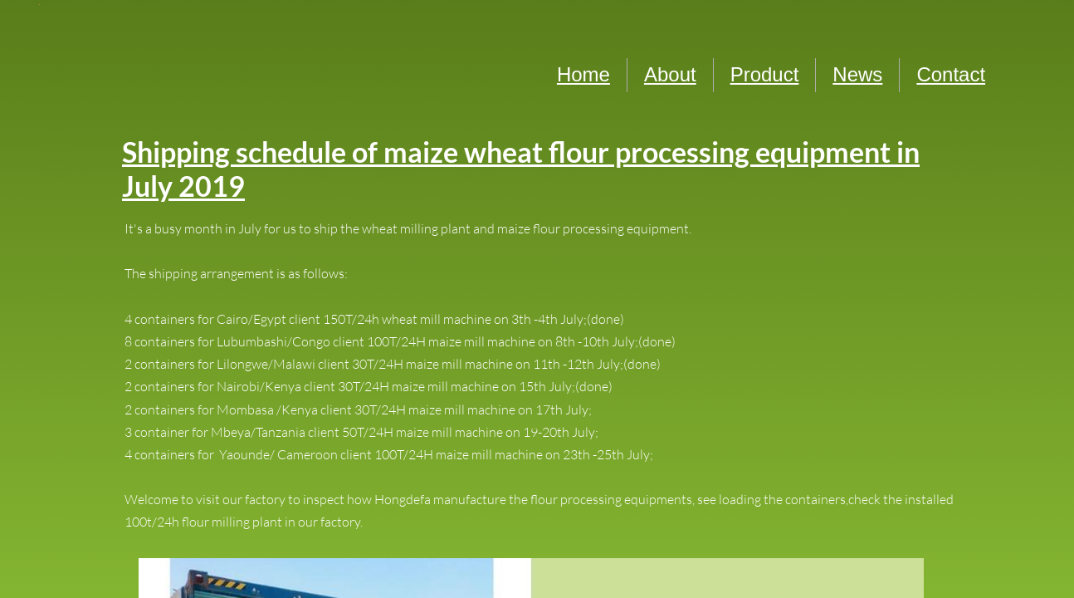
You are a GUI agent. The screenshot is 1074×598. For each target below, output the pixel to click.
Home (583, 74)
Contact (950, 74)
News (857, 74)
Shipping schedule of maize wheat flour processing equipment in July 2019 (521, 169)
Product (764, 74)
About (670, 74)
